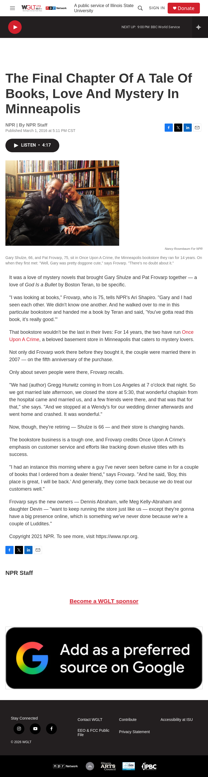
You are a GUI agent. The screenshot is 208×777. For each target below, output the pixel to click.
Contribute (128, 720)
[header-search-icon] (140, 8)
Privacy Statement (134, 732)
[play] (15, 27)
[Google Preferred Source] (104, 658)
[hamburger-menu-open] (12, 8)
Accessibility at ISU (177, 720)
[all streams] (200, 27)
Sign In (157, 8)
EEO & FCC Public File (93, 733)
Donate (186, 8)
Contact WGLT (89, 720)
